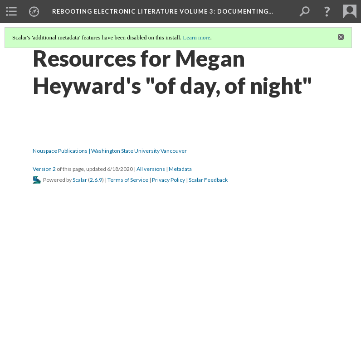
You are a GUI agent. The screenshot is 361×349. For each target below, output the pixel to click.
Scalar (80, 179)
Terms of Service (127, 179)
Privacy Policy (168, 179)
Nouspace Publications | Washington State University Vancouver (110, 150)
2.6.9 (96, 179)
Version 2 (44, 168)
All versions (151, 168)
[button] (327, 11)
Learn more (196, 37)
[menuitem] (11, 11)
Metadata (180, 168)
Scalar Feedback (208, 179)
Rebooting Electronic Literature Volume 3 (162, 11)
